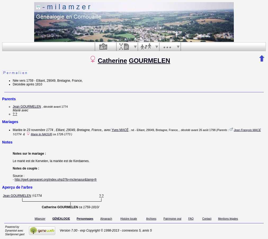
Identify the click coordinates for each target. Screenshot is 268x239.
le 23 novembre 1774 (38, 130)
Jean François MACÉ (247, 130)
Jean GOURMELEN (27, 106)
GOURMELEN (149, 60)
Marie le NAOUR (41, 134)
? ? (15, 114)
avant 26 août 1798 (203, 130)
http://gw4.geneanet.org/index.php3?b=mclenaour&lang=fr (56, 179)
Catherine (112, 60)
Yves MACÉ (119, 130)
